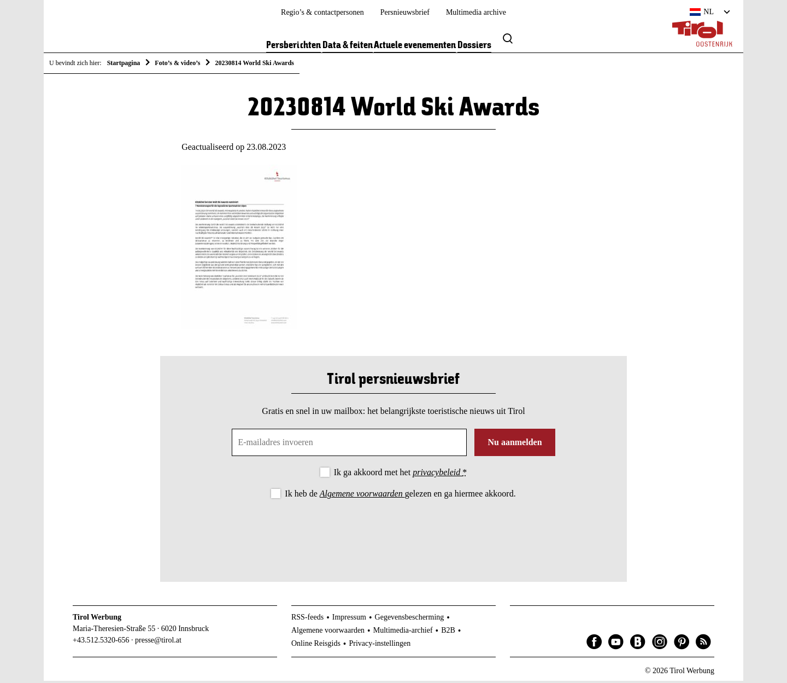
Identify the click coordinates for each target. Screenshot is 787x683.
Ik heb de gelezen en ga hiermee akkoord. (400, 495)
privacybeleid (437, 474)
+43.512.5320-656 (101, 642)
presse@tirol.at (158, 642)
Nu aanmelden (515, 444)
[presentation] (393, 533)
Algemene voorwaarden (362, 495)
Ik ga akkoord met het (400, 474)
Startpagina (123, 63)
